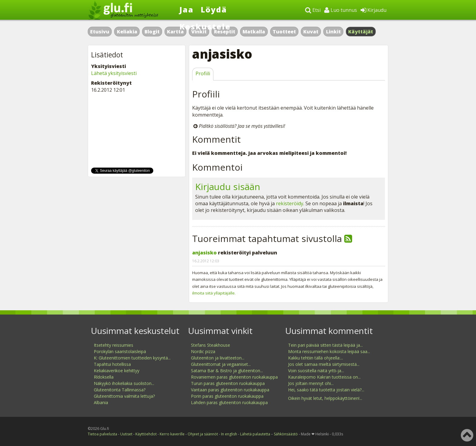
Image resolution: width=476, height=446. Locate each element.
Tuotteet (284, 31)
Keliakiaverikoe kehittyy (116, 370)
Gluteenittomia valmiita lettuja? (124, 396)
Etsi (313, 10)
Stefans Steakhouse (210, 345)
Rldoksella (104, 377)
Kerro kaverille (172, 434)
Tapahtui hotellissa (112, 364)
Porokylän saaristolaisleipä (120, 351)
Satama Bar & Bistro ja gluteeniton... (227, 370)
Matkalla (254, 31)
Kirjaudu (373, 10)
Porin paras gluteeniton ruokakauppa (227, 396)
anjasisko (204, 252)
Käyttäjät (360, 31)
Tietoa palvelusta (102, 434)
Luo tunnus (340, 10)
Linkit (333, 31)
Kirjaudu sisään (227, 186)
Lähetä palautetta (255, 434)
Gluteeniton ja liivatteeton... (217, 358)
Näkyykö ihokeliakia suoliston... (124, 383)
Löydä (214, 9)
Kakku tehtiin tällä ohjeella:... (315, 358)
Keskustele (205, 26)
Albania (101, 402)
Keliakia (127, 31)
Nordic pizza (203, 351)
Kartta (175, 31)
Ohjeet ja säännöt (203, 434)
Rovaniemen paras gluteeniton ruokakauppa (234, 377)
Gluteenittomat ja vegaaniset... (221, 364)
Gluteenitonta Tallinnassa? (119, 390)
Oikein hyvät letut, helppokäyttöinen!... (325, 398)
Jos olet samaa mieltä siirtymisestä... (323, 364)
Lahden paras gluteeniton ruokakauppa (229, 402)
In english (229, 434)
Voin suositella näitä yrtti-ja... (316, 370)
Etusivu (99, 31)
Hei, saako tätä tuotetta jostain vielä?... (326, 390)
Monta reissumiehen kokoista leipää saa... (329, 351)
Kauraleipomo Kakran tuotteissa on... (324, 377)
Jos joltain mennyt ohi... (311, 383)
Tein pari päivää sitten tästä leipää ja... (325, 345)
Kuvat (310, 31)
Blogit (152, 31)
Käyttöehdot (146, 434)
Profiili (202, 73)
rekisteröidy (289, 203)
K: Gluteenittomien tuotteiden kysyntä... (132, 358)
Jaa (186, 9)
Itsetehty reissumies (113, 345)
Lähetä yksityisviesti (114, 73)
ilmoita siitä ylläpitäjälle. (214, 293)
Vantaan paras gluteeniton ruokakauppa (230, 390)
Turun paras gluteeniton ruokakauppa (228, 383)
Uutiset (126, 434)
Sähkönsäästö (286, 434)
